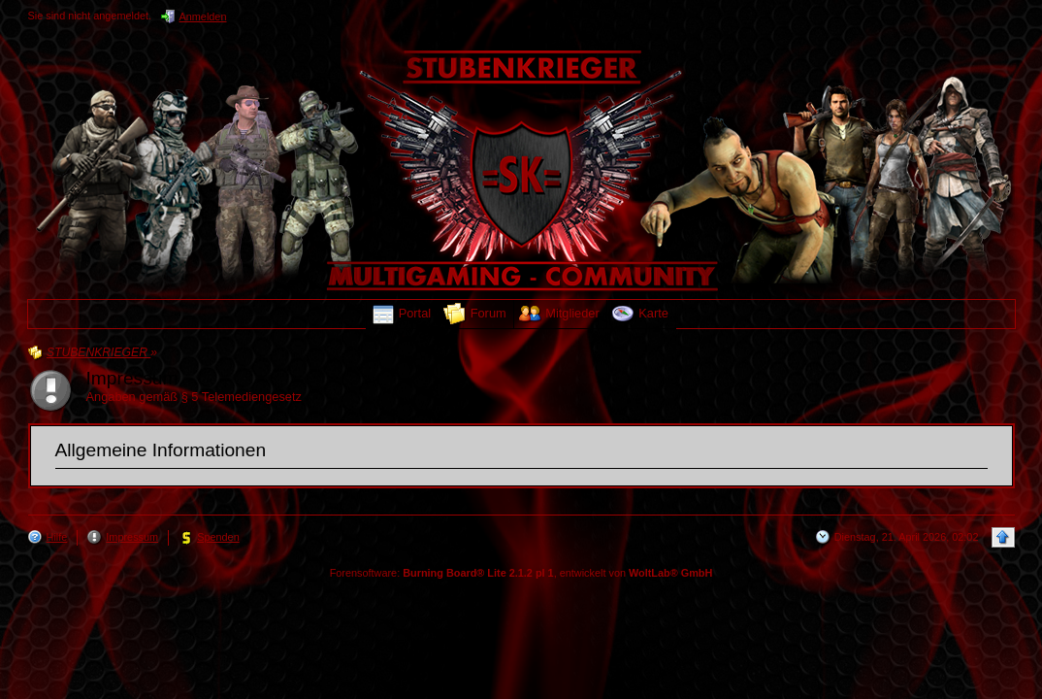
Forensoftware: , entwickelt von (521, 573)
